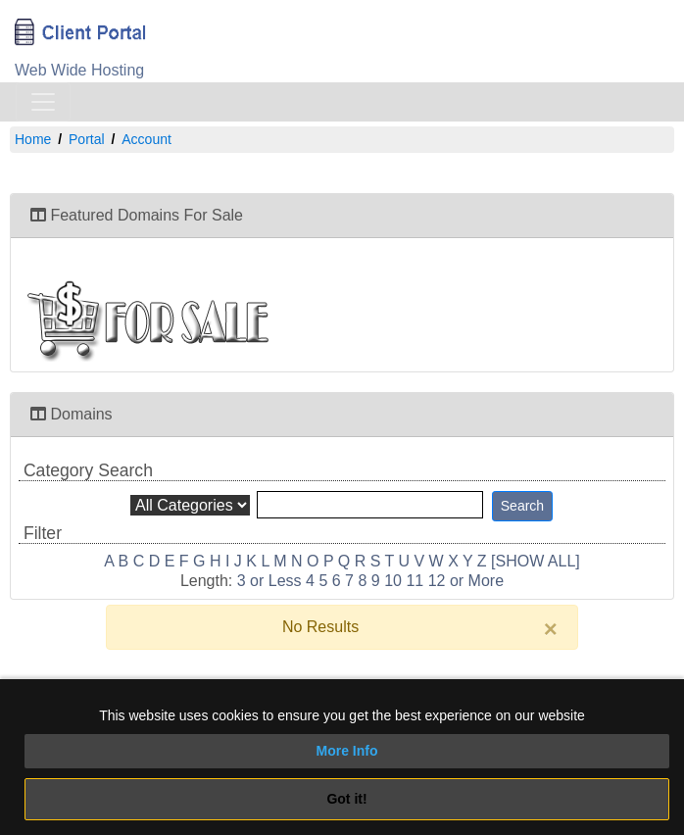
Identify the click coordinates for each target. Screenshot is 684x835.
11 (414, 580)
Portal (87, 139)
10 (393, 580)
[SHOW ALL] (535, 561)
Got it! (346, 799)
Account (146, 139)
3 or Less (269, 580)
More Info (347, 751)
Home (33, 139)
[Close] (550, 629)
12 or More (466, 580)
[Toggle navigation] (43, 102)
